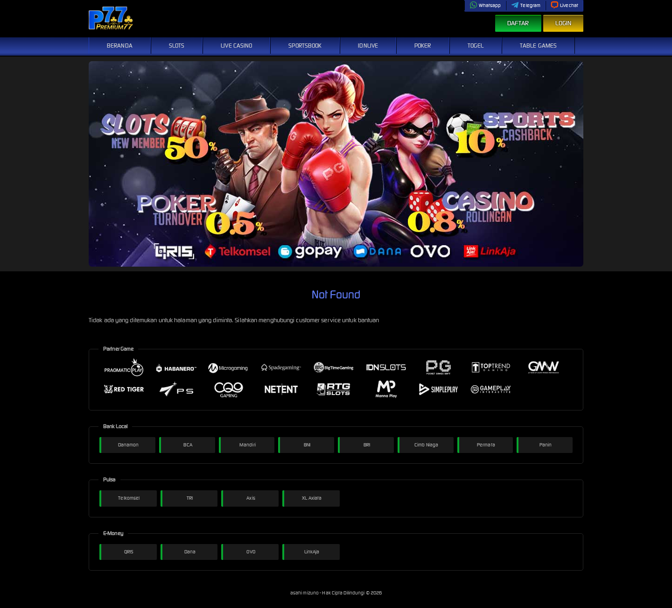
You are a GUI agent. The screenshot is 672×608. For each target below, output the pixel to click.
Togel (476, 45)
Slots (177, 45)
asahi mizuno (305, 593)
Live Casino (236, 45)
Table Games (538, 45)
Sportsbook (305, 45)
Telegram (525, 5)
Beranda (120, 45)
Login (563, 23)
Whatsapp (485, 5)
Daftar (518, 23)
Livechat (564, 5)
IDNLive (368, 45)
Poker (422, 45)
